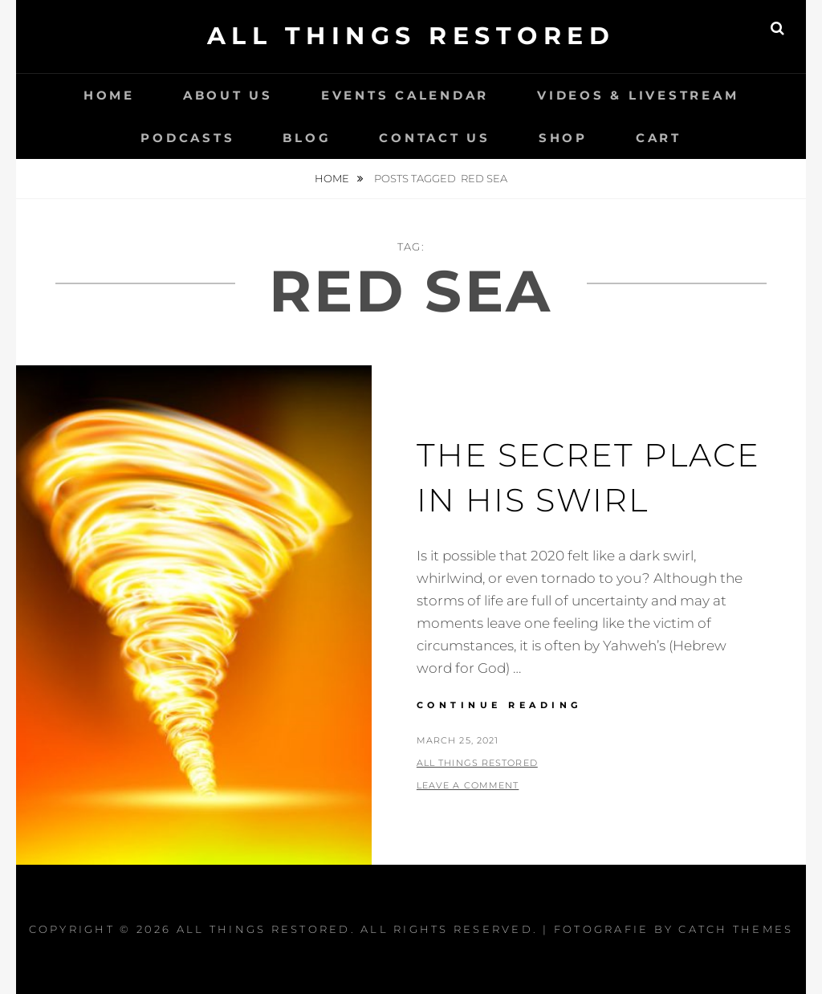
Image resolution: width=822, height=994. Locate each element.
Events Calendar (405, 95)
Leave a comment (468, 785)
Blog (307, 137)
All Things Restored (411, 36)
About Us (228, 95)
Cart (659, 137)
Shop (563, 137)
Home (109, 95)
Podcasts (187, 137)
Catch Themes (735, 929)
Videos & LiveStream (638, 95)
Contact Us (434, 137)
